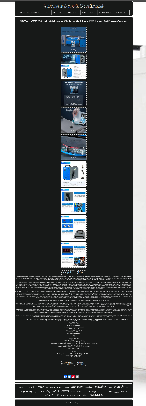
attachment (116, 392)
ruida (47, 387)
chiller (33, 387)
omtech (119, 386)
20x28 (127, 387)
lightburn (37, 392)
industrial (49, 395)
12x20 (57, 395)
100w (110, 387)
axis (110, 391)
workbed (72, 395)
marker (124, 391)
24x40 (66, 387)
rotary (85, 395)
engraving (25, 391)
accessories (64, 395)
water (59, 387)
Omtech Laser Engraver (73, 403)
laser (55, 391)
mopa (99, 392)
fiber (41, 386)
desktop (52, 387)
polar (21, 387)
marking (45, 391)
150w (84, 392)
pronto (26, 387)
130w (73, 392)
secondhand (96, 394)
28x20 (104, 392)
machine (100, 386)
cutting (92, 391)
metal (79, 392)
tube (78, 395)
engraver (77, 386)
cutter (65, 391)
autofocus (89, 387)
